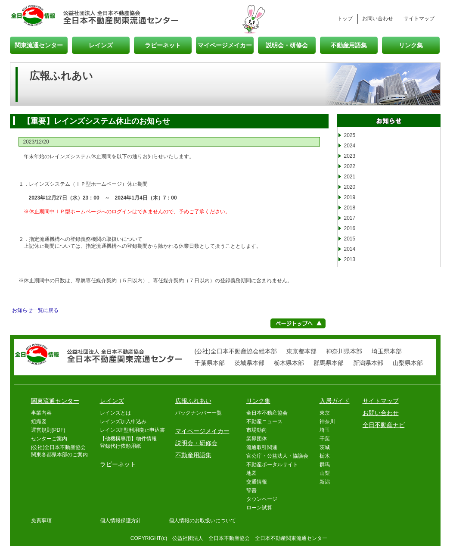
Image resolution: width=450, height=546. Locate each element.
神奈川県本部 (344, 351)
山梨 (325, 473)
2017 (350, 218)
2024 (350, 146)
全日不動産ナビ (384, 424)
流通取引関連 (261, 447)
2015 (350, 239)
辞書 (251, 490)
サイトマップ (418, 19)
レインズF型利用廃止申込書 (132, 430)
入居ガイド (335, 400)
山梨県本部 (408, 362)
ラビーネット (163, 45)
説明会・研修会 (287, 45)
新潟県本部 (368, 362)
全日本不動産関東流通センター (121, 16)
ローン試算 (259, 508)
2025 (350, 135)
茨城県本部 (249, 362)
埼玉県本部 (387, 351)
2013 (350, 259)
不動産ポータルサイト (272, 465)
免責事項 (41, 521)
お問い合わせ (377, 19)
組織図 (39, 421)
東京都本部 (301, 351)
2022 (350, 166)
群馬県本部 (328, 362)
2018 (350, 208)
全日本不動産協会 (267, 413)
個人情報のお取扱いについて (202, 521)
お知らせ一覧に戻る (35, 310)
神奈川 (327, 421)
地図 (251, 473)
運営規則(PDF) (48, 430)
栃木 (325, 456)
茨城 (325, 447)
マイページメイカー (225, 45)
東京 (325, 413)
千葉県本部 (210, 362)
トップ (345, 19)
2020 (350, 187)
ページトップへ (298, 323)
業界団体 (256, 439)
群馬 (325, 465)
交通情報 (256, 482)
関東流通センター (39, 45)
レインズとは (115, 413)
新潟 (325, 482)
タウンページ (261, 499)
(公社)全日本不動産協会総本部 (236, 351)
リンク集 (411, 45)
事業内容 (41, 413)
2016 (350, 228)
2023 (350, 156)
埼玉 (325, 430)
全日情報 (36, 16)
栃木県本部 (289, 362)
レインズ (101, 45)
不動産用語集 (349, 45)
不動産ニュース (264, 421)
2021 (350, 177)
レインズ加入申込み (123, 421)
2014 (350, 249)
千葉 (325, 439)
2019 (350, 197)
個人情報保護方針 (120, 521)
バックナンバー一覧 (198, 413)
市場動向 (256, 430)
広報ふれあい (193, 400)
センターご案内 (49, 439)
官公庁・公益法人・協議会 (277, 456)
